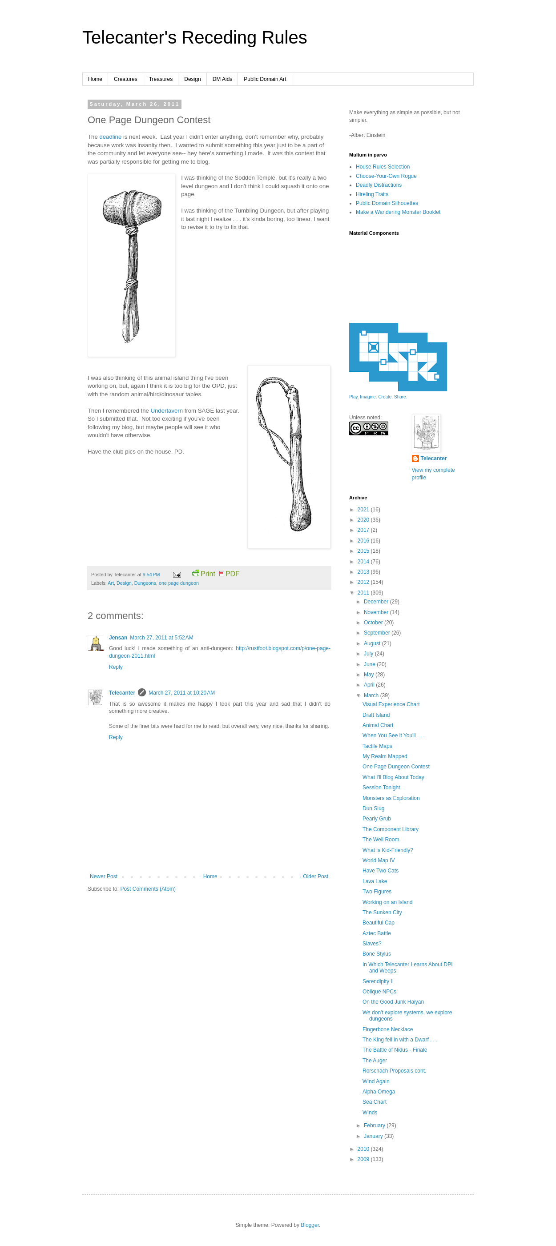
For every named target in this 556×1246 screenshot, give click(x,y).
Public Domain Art (265, 79)
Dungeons (145, 583)
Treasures (161, 79)
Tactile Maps (377, 746)
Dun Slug (373, 808)
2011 (364, 593)
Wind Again (376, 1081)
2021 (364, 509)
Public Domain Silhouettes (387, 203)
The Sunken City (382, 912)
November (377, 612)
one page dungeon (179, 583)
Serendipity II (378, 981)
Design (192, 79)
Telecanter (122, 693)
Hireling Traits (372, 194)
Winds (370, 1112)
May (369, 674)
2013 (364, 572)
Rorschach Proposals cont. (394, 1071)
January (374, 1136)
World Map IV (379, 860)
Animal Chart (378, 725)
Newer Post (103, 876)
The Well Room (381, 839)
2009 (364, 1159)
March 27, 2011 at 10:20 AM (182, 693)
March (372, 695)
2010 (364, 1149)
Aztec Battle (377, 933)
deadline (110, 136)
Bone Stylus (377, 954)
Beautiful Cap (379, 923)
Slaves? (372, 944)
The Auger (375, 1060)
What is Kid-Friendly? (388, 850)
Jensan (118, 638)
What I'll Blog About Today (393, 777)
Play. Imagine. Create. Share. (378, 396)
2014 (364, 562)
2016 (364, 541)
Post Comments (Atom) (148, 889)
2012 (364, 582)
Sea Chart (375, 1102)
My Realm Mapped (385, 756)
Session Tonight (381, 787)
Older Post (315, 876)
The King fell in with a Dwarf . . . (400, 1040)
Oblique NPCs (379, 992)
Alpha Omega (379, 1092)
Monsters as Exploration (391, 798)
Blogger (310, 1225)
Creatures (125, 79)
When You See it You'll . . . (394, 735)
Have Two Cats (381, 871)
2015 (364, 551)
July (369, 654)
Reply (116, 667)
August (373, 643)
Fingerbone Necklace (388, 1029)
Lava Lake (375, 881)
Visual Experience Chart (391, 704)
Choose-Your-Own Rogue (386, 176)
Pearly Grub (377, 819)
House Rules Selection (383, 167)
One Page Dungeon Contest (396, 767)
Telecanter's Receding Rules (194, 37)
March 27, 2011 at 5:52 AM (161, 638)
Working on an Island (388, 902)
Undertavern (166, 410)
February (375, 1125)
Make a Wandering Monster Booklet (398, 212)
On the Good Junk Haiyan (393, 1002)
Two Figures (377, 891)
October (374, 622)
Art (111, 583)
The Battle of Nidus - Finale (395, 1050)
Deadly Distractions (379, 185)
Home (95, 79)
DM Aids (223, 79)
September (377, 633)
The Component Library (391, 829)
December (377, 602)
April (370, 685)
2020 (364, 520)
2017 (364, 530)
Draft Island (376, 715)
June (370, 664)
